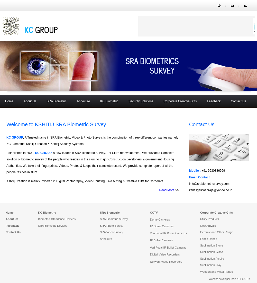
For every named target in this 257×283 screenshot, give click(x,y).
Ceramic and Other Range (216, 232)
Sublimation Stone (211, 245)
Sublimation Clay (211, 265)
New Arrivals (208, 225)
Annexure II (107, 238)
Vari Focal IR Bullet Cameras (168, 247)
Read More (166, 190)
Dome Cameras (160, 219)
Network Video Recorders (166, 261)
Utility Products (209, 219)
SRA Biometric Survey (114, 219)
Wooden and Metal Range (216, 271)
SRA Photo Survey (111, 225)
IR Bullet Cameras (161, 240)
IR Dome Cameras (161, 226)
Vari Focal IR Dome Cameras (168, 233)
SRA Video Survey (111, 232)
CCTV (154, 212)
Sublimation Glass (211, 251)
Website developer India (222, 279)
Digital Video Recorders (165, 254)
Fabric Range (208, 238)
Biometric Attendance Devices (57, 219)
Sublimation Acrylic (212, 258)
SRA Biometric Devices (52, 225)
